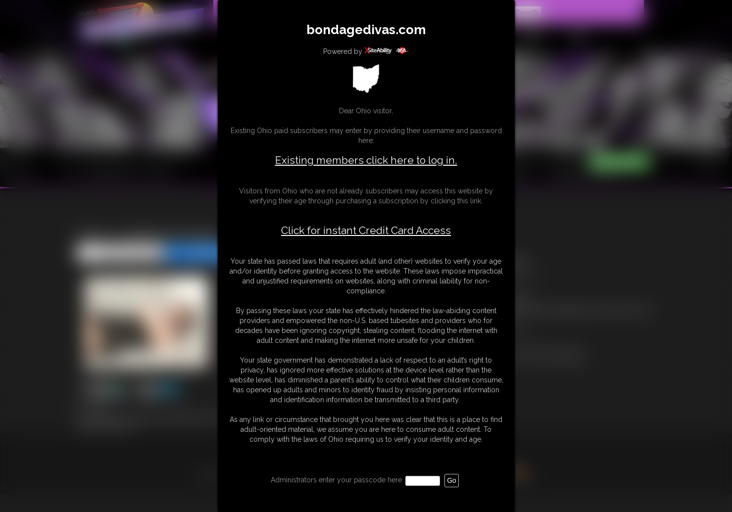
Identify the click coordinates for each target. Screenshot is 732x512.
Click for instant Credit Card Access (366, 230)
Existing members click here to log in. (366, 160)
